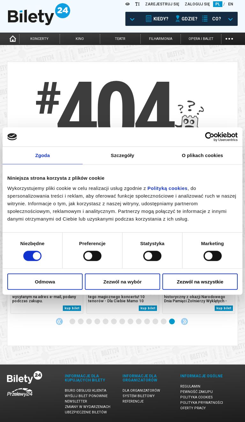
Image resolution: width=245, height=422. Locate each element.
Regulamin (190, 386)
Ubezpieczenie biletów (86, 412)
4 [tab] (97, 322)
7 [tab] (122, 322)
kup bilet (71, 308)
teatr (120, 39)
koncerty (39, 39)
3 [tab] (89, 322)
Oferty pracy (193, 408)
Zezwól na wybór (122, 281)
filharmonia (160, 39)
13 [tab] (172, 322)
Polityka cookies (196, 397)
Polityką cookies (167, 188)
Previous (59, 321)
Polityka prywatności (201, 403)
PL (217, 4)
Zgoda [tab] (42, 155)
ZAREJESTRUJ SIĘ (162, 4)
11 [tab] (155, 322)
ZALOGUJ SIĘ (197, 4)
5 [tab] (106, 322)
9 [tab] (139, 322)
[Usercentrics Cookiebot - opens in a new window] (210, 137)
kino (80, 39)
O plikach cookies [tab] (202, 155)
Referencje (133, 401)
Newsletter (76, 401)
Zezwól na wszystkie (200, 281)
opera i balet (201, 39)
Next (184, 321)
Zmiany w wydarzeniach (87, 407)
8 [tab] (131, 322)
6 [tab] (114, 322)
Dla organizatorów (141, 390)
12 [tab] (164, 322)
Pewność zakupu (196, 392)
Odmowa (45, 281)
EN (230, 4)
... (229, 38)
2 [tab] (81, 322)
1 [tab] (73, 322)
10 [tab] (147, 322)
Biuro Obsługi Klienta (85, 390)
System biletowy (138, 396)
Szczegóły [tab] (122, 155)
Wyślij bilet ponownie (86, 396)
